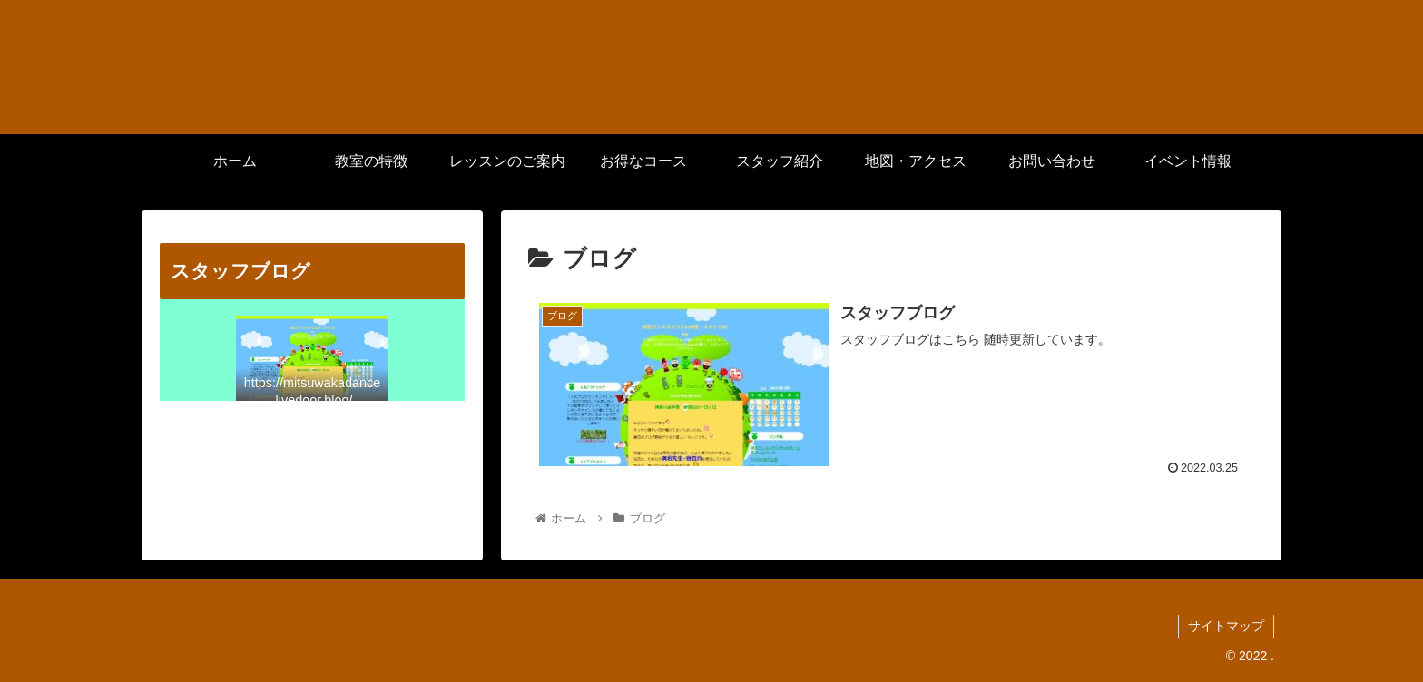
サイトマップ (1226, 626)
